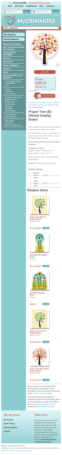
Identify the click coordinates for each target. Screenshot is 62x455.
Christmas (9, 91)
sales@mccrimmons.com (41, 3)
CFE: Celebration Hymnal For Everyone (13, 48)
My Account (19, 6)
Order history (9, 424)
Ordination (9, 109)
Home (10, 6)
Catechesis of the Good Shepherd (12, 77)
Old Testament (10, 115)
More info (44, 72)
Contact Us (50, 6)
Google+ (29, 451)
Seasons (6, 58)
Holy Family (9, 121)
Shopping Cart (31, 6)
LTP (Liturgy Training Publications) (13, 82)
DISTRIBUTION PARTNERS (9, 54)
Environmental (42, 105)
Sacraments (8, 62)
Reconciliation (10, 111)
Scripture (7, 69)
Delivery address (11, 427)
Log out (7, 431)
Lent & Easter (10, 94)
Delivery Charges (7, 446)
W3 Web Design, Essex (11, 451)
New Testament (11, 117)
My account (8, 420)
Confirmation (10, 104)
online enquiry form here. (46, 406)
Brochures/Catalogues (12, 44)
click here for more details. (42, 393)
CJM (7, 85)
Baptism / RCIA (11, 100)
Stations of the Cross (13, 125)
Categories (32, 102)
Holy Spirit (9, 123)
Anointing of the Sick (13, 97)
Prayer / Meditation (11, 65)
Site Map (23, 451)
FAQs (41, 6)
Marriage (8, 106)
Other (5, 72)
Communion (9, 102)
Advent (7, 89)
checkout (55, 11)
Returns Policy (20, 446)
